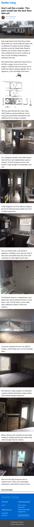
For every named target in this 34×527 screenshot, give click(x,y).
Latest (3, 505)
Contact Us (4, 515)
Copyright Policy (22, 511)
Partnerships (5, 513)
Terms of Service (22, 505)
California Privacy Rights (24, 509)
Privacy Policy (21, 507)
